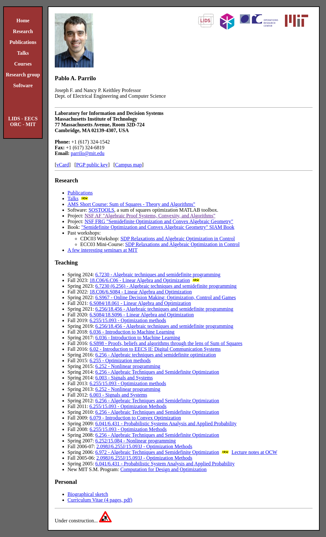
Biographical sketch (87, 494)
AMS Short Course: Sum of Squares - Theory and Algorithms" (131, 204)
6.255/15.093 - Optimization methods (127, 320)
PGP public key (92, 164)
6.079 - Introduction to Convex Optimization (135, 417)
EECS (31, 118)
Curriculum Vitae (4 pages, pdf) (99, 500)
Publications (23, 42)
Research (23, 31)
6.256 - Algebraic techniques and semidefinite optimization (155, 354)
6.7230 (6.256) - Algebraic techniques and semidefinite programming (166, 286)
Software (22, 85)
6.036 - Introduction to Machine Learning (131, 332)
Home (23, 20)
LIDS (14, 118)
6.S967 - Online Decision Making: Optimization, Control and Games (165, 297)
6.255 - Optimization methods (120, 360)
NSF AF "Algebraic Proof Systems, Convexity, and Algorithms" (150, 215)
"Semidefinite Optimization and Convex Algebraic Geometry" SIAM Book (157, 227)
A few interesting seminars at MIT (102, 250)
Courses (23, 64)
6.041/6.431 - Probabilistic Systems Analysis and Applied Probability (166, 423)
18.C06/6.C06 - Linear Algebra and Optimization (139, 280)
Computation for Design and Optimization (163, 469)
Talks (23, 53)
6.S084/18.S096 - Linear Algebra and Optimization (141, 314)
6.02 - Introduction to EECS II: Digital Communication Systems (155, 349)
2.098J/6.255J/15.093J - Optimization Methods (144, 446)
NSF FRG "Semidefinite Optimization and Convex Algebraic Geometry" (159, 221)
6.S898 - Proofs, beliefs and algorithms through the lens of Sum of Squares (165, 343)
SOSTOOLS (101, 210)
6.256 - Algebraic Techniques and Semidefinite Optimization (157, 372)
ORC (16, 124)
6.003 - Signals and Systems (124, 377)
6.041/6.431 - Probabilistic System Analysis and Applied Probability (165, 463)
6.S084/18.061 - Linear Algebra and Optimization (140, 303)
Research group (23, 74)
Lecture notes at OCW (254, 452)
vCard (62, 164)
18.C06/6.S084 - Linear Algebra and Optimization (140, 291)
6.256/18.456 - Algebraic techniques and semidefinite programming (164, 309)
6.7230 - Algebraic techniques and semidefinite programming (157, 274)
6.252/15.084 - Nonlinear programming (135, 440)
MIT (30, 124)
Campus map (128, 164)
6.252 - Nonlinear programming (127, 366)
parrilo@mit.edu (87, 153)
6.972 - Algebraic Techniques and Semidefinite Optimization (157, 452)
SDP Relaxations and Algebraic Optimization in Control (177, 238)
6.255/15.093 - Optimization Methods (128, 406)
